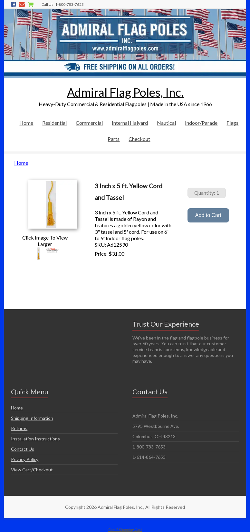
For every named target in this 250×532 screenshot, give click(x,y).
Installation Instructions (35, 438)
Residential (54, 123)
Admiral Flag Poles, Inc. (125, 92)
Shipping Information (32, 418)
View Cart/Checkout (32, 469)
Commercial (89, 123)
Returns (19, 428)
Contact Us (22, 449)
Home (26, 123)
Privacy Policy (24, 459)
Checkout (139, 139)
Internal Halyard (130, 123)
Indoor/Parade (201, 123)
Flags (232, 123)
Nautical (166, 123)
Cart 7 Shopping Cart (125, 529)
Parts (114, 139)
